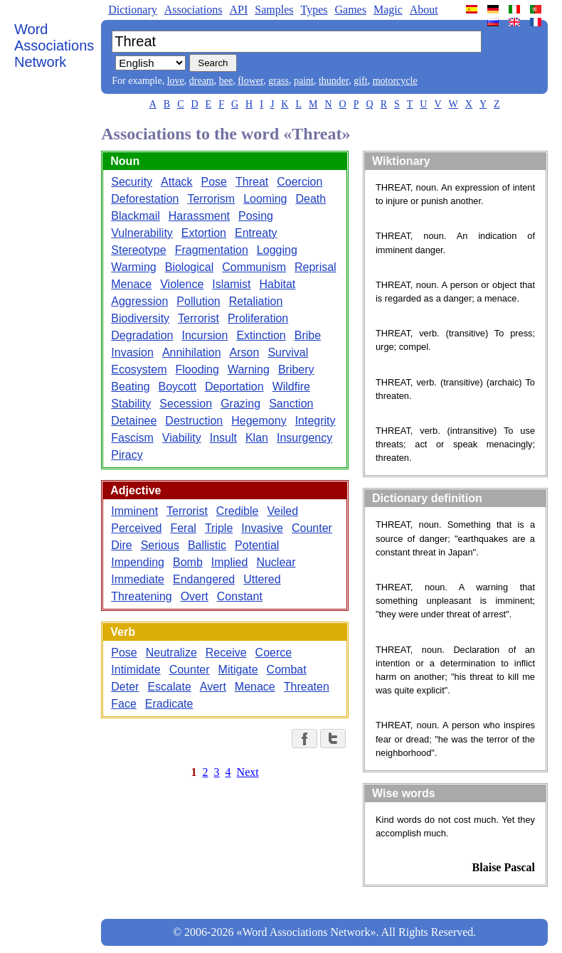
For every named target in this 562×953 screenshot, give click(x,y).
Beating (130, 386)
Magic (388, 10)
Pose (214, 182)
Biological (189, 267)
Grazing (240, 404)
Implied (229, 562)
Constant (240, 596)
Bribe (308, 335)
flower (250, 80)
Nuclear (275, 562)
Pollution (198, 301)
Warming (133, 267)
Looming (265, 199)
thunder (334, 80)
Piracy (126, 455)
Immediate (137, 579)
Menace (131, 284)
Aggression (139, 301)
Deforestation (145, 199)
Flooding (197, 369)
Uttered (261, 579)
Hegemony (258, 421)
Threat (251, 182)
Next (248, 772)
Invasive (262, 528)
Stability (131, 404)
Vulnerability (142, 233)
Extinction (260, 335)
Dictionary (132, 10)
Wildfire (291, 386)
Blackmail (135, 216)
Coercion (299, 182)
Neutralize (171, 652)
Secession (185, 404)
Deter (125, 687)
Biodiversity (140, 318)
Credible (237, 511)
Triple (219, 528)
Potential (257, 545)
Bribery (296, 369)
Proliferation (258, 318)
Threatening (141, 596)
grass (278, 80)
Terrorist (198, 318)
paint (304, 80)
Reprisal (315, 267)
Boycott (177, 386)
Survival (287, 352)
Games (350, 10)
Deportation (234, 386)
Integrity (315, 421)
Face (124, 704)
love (175, 80)
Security (131, 182)
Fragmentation (211, 250)
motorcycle (395, 80)
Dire (121, 545)
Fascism (132, 438)
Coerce (273, 652)
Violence (181, 284)
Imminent (134, 511)
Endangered (204, 579)
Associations (193, 10)
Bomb (188, 562)
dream (201, 80)
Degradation (142, 335)
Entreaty (256, 233)
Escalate (169, 687)
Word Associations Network (54, 45)
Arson (245, 352)
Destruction (194, 421)
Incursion (204, 335)
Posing (255, 216)
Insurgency (304, 438)
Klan (256, 438)
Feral (183, 528)
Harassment (199, 216)
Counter (312, 528)
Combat (287, 670)
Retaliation (256, 301)
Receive (226, 652)
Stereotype (138, 250)
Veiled (282, 511)
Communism (254, 267)
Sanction (291, 404)
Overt (194, 596)
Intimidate (135, 670)
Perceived (136, 528)
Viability (181, 438)
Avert (213, 687)
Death (311, 199)
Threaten (306, 687)
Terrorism (211, 199)
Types (313, 10)
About (424, 10)
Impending (137, 562)
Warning (249, 369)
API (238, 10)
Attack (176, 182)
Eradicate (169, 704)
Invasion (132, 352)
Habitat (278, 284)
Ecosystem (138, 369)
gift (360, 80)
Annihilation (191, 352)
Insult (223, 438)
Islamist (231, 284)
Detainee (134, 421)
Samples (274, 10)
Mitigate (238, 670)
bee (226, 80)
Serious (160, 545)
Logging (277, 250)
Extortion (203, 233)
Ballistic (207, 545)
